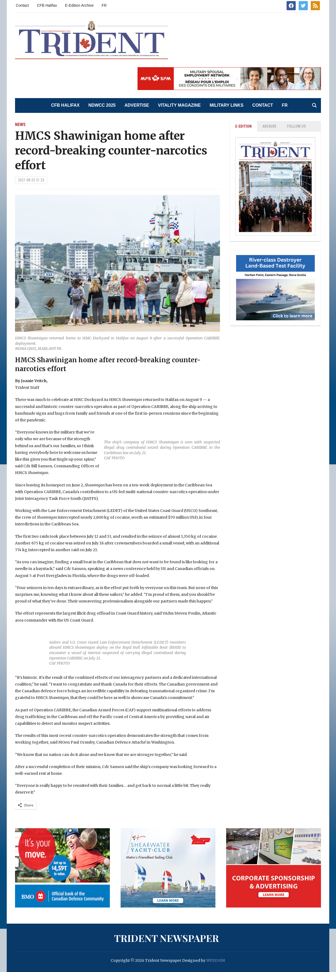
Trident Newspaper (166, 937)
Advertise (136, 105)
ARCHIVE (269, 126)
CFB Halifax (47, 5)
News (20, 124)
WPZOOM (215, 960)
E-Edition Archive (79, 5)
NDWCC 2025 (101, 105)
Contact (22, 5)
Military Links (226, 105)
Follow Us (296, 126)
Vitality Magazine (179, 105)
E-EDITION (243, 126)
